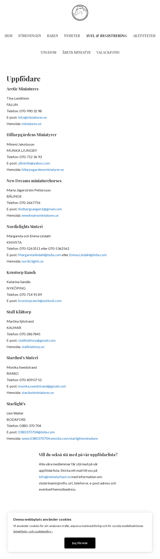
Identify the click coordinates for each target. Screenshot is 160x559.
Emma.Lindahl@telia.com (88, 255)
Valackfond (107, 52)
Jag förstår (80, 543)
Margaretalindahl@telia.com (39, 255)
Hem (8, 35)
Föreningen (29, 35)
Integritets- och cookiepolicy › (32, 531)
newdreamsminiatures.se (40, 215)
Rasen (52, 35)
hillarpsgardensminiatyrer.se (43, 169)
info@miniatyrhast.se (55, 477)
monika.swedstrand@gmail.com (42, 386)
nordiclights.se (32, 261)
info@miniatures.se (32, 117)
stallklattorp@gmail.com (37, 340)
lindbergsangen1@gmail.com (40, 209)
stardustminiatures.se (38, 392)
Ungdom (48, 52)
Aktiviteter (144, 35)
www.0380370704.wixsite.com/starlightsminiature (60, 438)
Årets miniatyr (76, 52)
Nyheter (72, 35)
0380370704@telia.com (36, 432)
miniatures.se (31, 123)
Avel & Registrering (106, 35)
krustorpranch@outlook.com (40, 300)
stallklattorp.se (33, 347)
